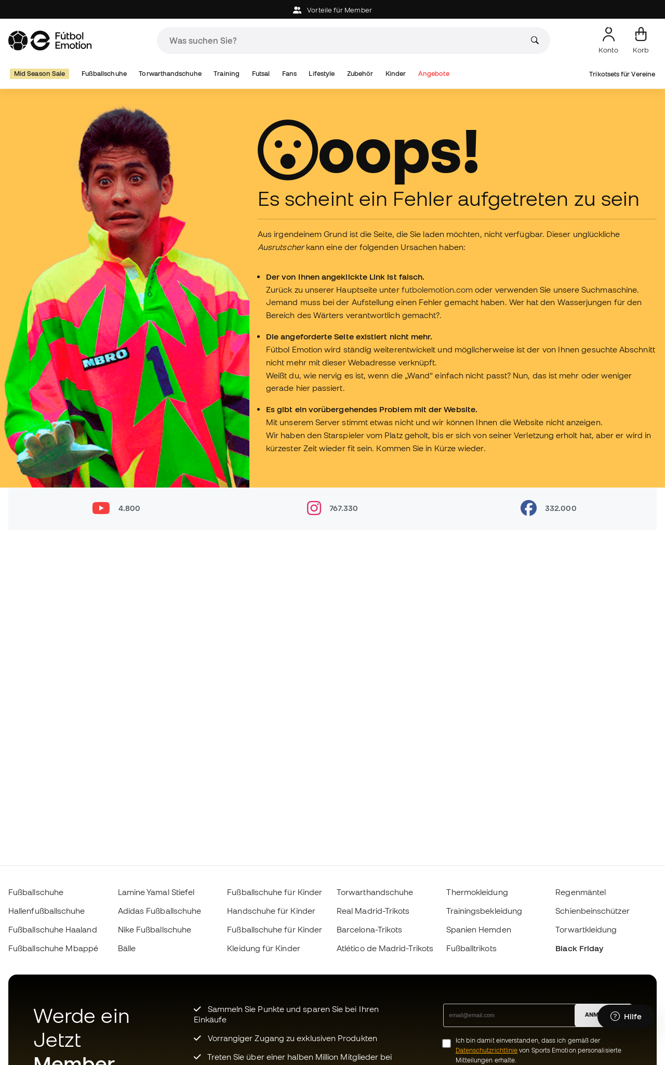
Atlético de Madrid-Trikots (385, 948)
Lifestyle (322, 73)
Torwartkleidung (586, 929)
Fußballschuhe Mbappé (53, 948)
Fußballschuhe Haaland (52, 929)
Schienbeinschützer (592, 910)
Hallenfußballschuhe (46, 910)
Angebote (433, 73)
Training (227, 73)
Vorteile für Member (332, 10)
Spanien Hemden (478, 929)
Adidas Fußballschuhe (160, 910)
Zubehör (360, 73)
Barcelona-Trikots (369, 929)
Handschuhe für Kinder (271, 910)
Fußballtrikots (471, 948)
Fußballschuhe (104, 73)
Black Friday (579, 948)
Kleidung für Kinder (263, 948)
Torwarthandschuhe (170, 73)
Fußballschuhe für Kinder (274, 892)
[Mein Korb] (641, 40)
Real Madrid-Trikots (373, 910)
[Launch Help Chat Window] (626, 1017)
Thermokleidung (477, 892)
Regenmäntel (580, 892)
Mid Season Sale (39, 73)
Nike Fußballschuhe (154, 929)
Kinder (395, 73)
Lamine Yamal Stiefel (156, 892)
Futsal (261, 73)
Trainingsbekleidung (484, 910)
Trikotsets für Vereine (622, 74)
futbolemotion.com (438, 289)
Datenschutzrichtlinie (487, 1050)
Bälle (127, 948)
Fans (289, 73)
